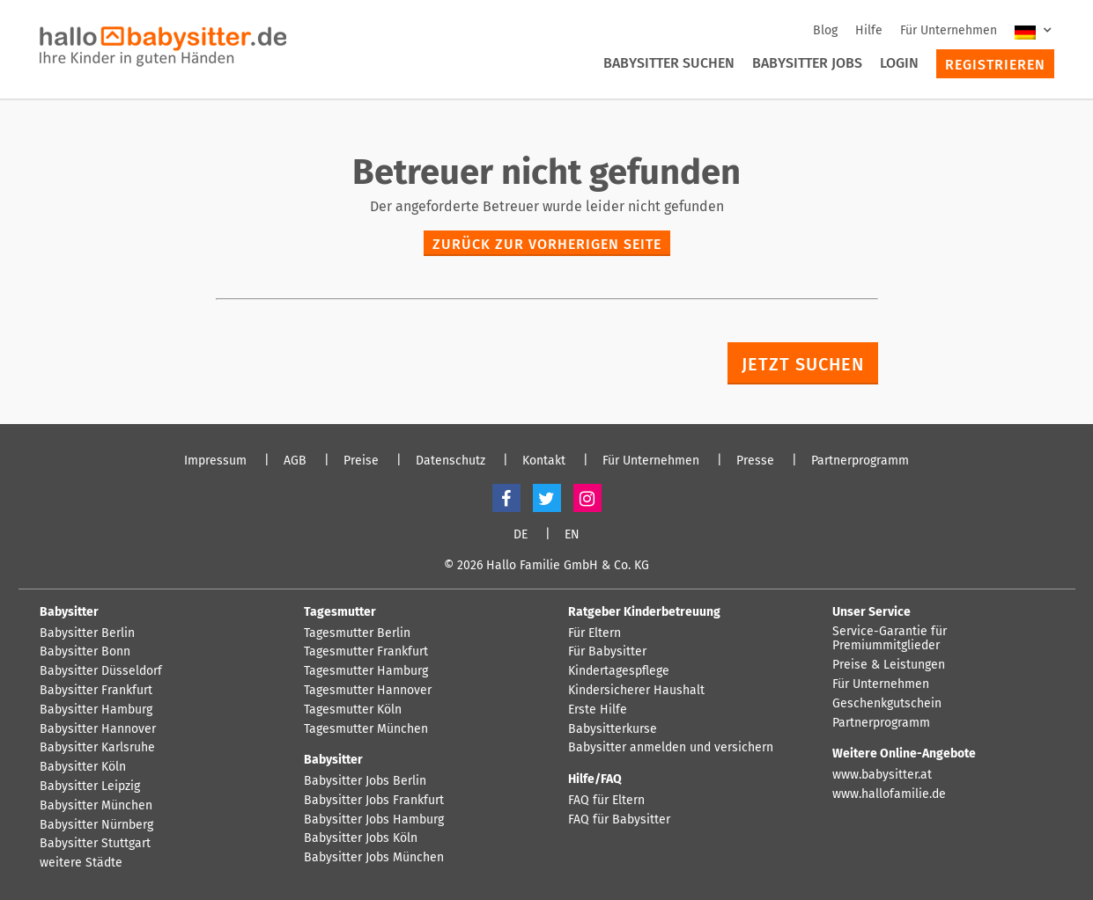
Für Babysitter (607, 652)
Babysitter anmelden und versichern (670, 748)
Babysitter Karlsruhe (97, 748)
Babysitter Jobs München (374, 858)
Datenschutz (450, 461)
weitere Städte (81, 863)
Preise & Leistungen (888, 665)
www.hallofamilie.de (889, 794)
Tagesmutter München (366, 729)
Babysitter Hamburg (96, 710)
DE (520, 535)
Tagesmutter (340, 611)
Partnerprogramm (860, 461)
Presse (755, 461)
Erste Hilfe (597, 710)
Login (899, 63)
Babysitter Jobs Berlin (365, 781)
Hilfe (869, 30)
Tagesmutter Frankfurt (366, 652)
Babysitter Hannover (98, 729)
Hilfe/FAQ (595, 779)
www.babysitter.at (882, 775)
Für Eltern (594, 633)
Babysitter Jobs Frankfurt (374, 801)
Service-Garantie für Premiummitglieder (889, 639)
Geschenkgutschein (887, 704)
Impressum (215, 461)
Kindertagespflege (618, 671)
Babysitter (69, 611)
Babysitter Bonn (85, 652)
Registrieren (995, 64)
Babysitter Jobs (807, 63)
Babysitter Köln (83, 767)
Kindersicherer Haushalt (636, 691)
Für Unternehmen (948, 30)
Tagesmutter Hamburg (366, 671)
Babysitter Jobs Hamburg (374, 820)
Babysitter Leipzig (90, 786)
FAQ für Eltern (606, 801)
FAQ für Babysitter (619, 820)
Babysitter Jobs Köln (360, 838)
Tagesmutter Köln (353, 710)
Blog (825, 30)
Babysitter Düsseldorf (101, 671)
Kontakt (543, 461)
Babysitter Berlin (87, 633)
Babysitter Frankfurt (96, 691)
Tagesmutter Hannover (368, 691)
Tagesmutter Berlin (357, 633)
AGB (295, 461)
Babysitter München (96, 806)
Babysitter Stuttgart (95, 844)
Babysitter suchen (669, 63)
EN (572, 535)
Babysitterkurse (612, 729)
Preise (361, 461)
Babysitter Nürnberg (96, 825)
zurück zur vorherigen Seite (546, 244)
